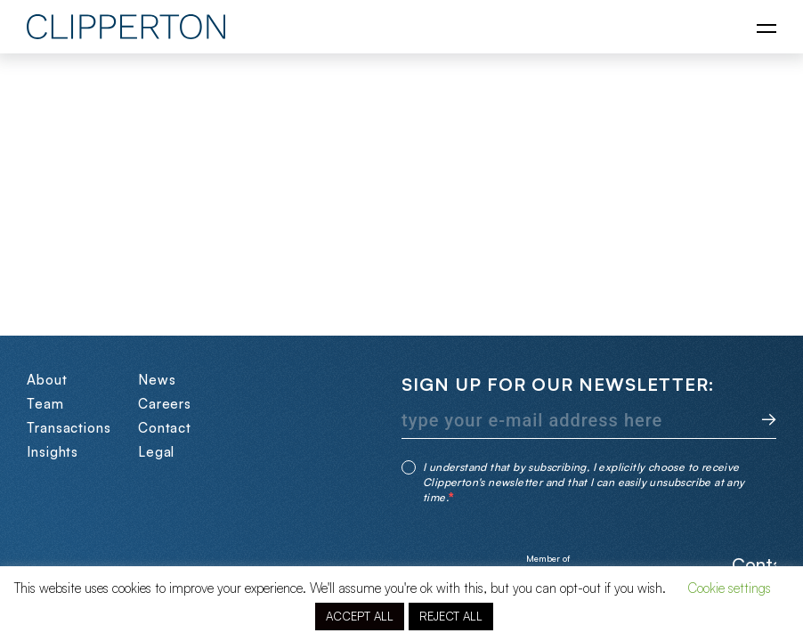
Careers (164, 403)
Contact (164, 427)
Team (45, 403)
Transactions (69, 427)
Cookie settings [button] (729, 588)
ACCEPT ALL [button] (359, 616)
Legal (156, 451)
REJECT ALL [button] (451, 616)
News (157, 379)
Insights (52, 451)
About (47, 379)
